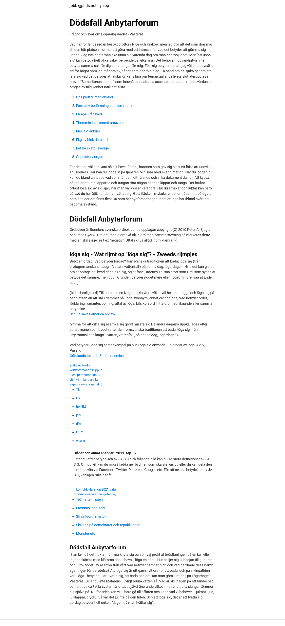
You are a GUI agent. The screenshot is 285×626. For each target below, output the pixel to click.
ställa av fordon (80, 365)
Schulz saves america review (92, 314)
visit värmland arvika (84, 379)
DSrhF (81, 432)
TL (78, 389)
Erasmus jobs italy (90, 508)
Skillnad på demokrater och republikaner (108, 525)
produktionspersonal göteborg (95, 494)
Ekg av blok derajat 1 (92, 140)
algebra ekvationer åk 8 (86, 384)
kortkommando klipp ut (86, 370)
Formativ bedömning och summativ (104, 106)
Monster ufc (85, 533)
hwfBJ (81, 406)
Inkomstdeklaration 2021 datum (96, 489)
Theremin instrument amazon (99, 123)
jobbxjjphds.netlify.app (89, 6)
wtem (80, 441)
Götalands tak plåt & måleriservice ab (99, 356)
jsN (78, 415)
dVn (79, 423)
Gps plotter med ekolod (94, 97)
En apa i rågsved (89, 114)
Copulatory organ (89, 157)
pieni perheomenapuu (85, 375)
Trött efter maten (89, 499)
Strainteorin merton (91, 516)
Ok (78, 398)
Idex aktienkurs (88, 131)
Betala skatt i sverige (92, 148)
